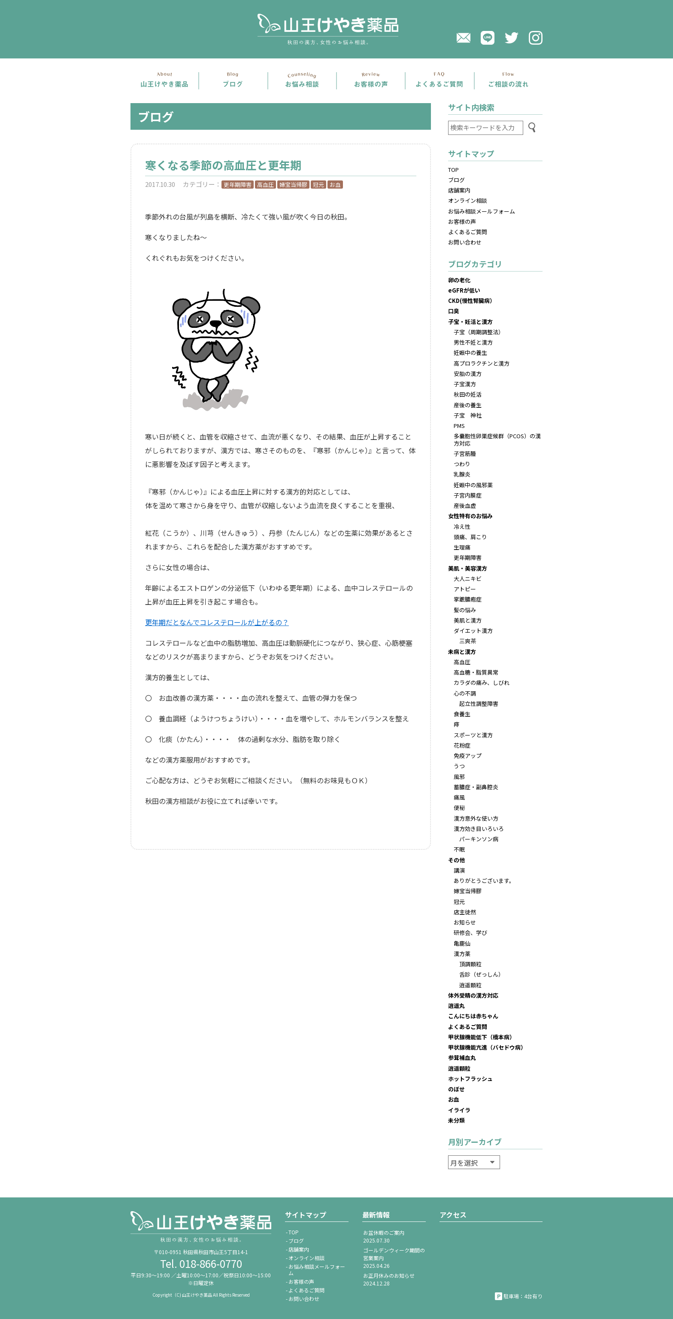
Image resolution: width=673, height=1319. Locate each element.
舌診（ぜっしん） (481, 974)
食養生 (462, 714)
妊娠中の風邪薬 (473, 485)
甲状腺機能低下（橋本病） (481, 1037)
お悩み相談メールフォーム (481, 211)
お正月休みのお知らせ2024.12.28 (389, 1279)
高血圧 (265, 184)
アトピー (465, 589)
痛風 (459, 797)
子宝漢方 (465, 384)
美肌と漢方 (468, 620)
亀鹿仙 (462, 943)
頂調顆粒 (470, 964)
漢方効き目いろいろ (479, 828)
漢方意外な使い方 (476, 818)
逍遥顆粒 (470, 985)
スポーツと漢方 (473, 735)
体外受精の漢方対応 (473, 995)
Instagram (536, 38)
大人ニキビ (468, 578)
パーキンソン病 (478, 839)
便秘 (459, 807)
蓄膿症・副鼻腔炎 (476, 787)
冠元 (318, 184)
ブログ (233, 80)
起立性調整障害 (478, 703)
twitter (511, 38)
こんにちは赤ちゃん (473, 1016)
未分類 (456, 1120)
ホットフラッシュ (470, 1079)
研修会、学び (470, 932)
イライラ (459, 1110)
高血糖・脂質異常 (476, 672)
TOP (453, 169)
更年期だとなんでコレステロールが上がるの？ (217, 622)
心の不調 (465, 693)
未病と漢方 (462, 651)
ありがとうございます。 (484, 880)
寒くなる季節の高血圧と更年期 (223, 165)
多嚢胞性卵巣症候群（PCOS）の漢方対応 (497, 439)
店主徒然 (465, 912)
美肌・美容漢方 (467, 568)
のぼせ (456, 1089)
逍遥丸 (456, 1005)
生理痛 (462, 547)
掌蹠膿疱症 (468, 599)
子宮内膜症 (468, 495)
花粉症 (462, 745)
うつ (459, 766)
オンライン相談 (467, 200)
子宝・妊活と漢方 (470, 322)
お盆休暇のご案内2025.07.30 (383, 1236)
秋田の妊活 (468, 394)
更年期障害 (238, 184)
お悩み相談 (302, 80)
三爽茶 (467, 641)
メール (463, 38)
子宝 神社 (468, 415)
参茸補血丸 (462, 1057)
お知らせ (465, 922)
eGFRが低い (464, 290)
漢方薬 (462, 954)
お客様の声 (462, 221)
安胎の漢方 (468, 373)
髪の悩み (465, 610)
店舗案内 (164, 80)
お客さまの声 (371, 80)
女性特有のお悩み (470, 516)
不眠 (459, 849)
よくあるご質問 (439, 80)
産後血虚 (465, 505)
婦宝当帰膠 (293, 184)
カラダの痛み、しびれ (481, 682)
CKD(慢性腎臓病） (471, 300)
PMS (459, 425)
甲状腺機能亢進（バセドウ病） (487, 1047)
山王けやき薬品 (336, 29)
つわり (462, 464)
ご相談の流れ (509, 80)
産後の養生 (468, 405)
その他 (456, 860)
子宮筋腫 (465, 453)
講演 (459, 870)
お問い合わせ (465, 242)
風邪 (459, 776)
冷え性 (462, 526)
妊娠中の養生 (470, 352)
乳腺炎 (462, 474)
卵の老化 (459, 280)
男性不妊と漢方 (473, 342)
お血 (335, 184)
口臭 (453, 311)
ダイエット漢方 (473, 630)
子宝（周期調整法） (479, 332)
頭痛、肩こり (470, 537)
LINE (487, 38)
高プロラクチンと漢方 (481, 363)
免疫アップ (468, 755)
